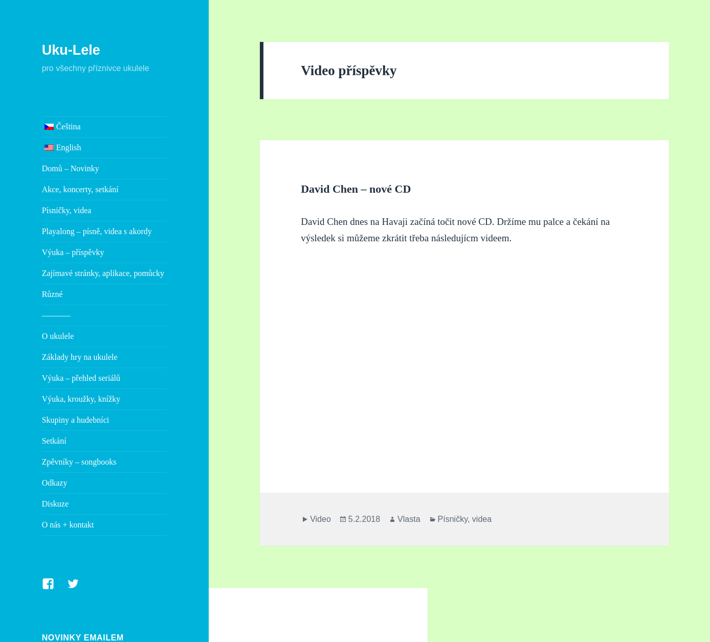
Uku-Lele (71, 50)
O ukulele (58, 336)
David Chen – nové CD (356, 188)
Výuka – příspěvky (73, 252)
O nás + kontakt (68, 524)
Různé (52, 294)
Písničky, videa (67, 210)
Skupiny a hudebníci (75, 420)
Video (320, 519)
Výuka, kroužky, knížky (81, 399)
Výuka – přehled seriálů (81, 378)
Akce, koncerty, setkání (80, 189)
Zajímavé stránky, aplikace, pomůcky (103, 273)
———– (56, 315)
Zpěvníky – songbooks (79, 461)
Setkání (54, 441)
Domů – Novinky (70, 168)
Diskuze (55, 503)
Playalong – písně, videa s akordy (97, 231)
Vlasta (408, 519)
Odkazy (55, 482)
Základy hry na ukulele (80, 357)
